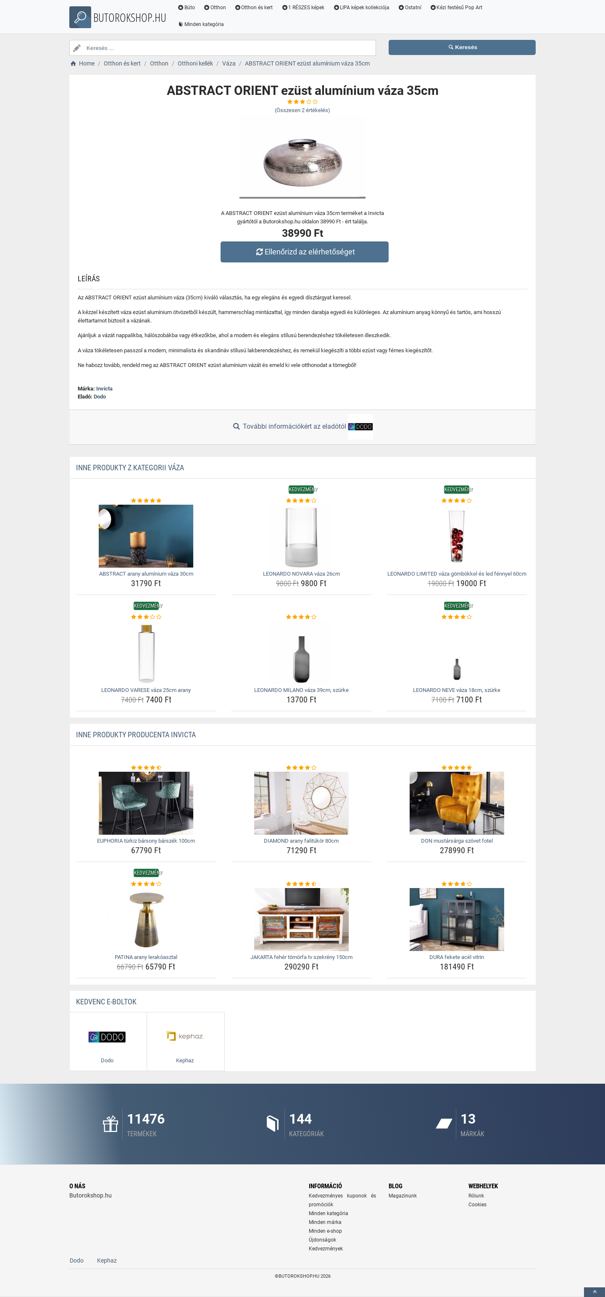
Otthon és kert (253, 7)
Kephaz (107, 1260)
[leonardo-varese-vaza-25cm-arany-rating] (146, 617)
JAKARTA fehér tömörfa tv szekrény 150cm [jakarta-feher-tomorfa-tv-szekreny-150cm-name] (301, 957)
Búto (186, 7)
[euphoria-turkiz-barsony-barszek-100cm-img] (146, 803)
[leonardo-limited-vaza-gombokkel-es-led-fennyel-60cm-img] (457, 536)
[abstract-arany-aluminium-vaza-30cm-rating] (146, 501)
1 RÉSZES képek (302, 7)
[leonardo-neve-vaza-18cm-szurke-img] (457, 652)
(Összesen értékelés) (302, 110)
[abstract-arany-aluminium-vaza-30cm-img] (146, 536)
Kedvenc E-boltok (106, 1001)
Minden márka (325, 1222)
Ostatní (409, 7)
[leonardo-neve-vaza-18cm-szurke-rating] (457, 617)
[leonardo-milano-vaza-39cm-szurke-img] (301, 652)
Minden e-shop (325, 1231)
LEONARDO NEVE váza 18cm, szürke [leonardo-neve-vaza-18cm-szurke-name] (456, 690)
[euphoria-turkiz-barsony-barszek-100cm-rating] (146, 768)
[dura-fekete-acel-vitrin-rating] (457, 884)
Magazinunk (403, 1196)
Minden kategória (200, 24)
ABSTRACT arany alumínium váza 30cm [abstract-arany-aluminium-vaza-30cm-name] (146, 574)
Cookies (477, 1205)
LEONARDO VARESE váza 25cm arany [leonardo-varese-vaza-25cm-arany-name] (146, 690)
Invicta (104, 388)
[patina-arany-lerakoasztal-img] (146, 919)
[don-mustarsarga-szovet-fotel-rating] (457, 768)
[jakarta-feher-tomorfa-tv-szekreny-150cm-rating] (301, 884)
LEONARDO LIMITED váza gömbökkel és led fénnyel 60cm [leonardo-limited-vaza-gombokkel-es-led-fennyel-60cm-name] (456, 574)
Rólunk (476, 1196)
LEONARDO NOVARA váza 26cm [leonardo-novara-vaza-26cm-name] (301, 574)
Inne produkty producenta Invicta (136, 734)
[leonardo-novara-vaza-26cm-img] (301, 536)
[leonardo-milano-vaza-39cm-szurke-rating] (301, 617)
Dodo (100, 396)
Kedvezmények (326, 1249)
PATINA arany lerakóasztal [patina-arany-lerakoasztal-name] (146, 957)
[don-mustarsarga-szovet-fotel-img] (457, 803)
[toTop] (594, 1292)
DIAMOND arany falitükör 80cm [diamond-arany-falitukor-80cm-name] (301, 841)
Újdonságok (322, 1240)
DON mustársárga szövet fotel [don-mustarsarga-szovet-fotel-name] (457, 841)
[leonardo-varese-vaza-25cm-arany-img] (146, 652)
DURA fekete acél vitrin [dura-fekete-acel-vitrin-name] (456, 957)
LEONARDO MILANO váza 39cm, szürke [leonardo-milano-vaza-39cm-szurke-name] (301, 690)
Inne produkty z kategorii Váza (130, 467)
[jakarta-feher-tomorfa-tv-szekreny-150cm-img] (301, 919)
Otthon (214, 7)
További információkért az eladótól (302, 427)
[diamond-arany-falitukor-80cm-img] (301, 803)
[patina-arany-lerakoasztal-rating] (146, 884)
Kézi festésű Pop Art (456, 7)
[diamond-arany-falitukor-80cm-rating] (301, 768)
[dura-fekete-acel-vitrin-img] (457, 919)
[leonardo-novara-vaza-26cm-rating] (301, 501)
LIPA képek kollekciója (361, 7)
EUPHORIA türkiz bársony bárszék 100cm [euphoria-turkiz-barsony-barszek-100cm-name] (146, 841)
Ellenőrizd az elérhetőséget (304, 251)
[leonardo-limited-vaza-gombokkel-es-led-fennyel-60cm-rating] (457, 501)
